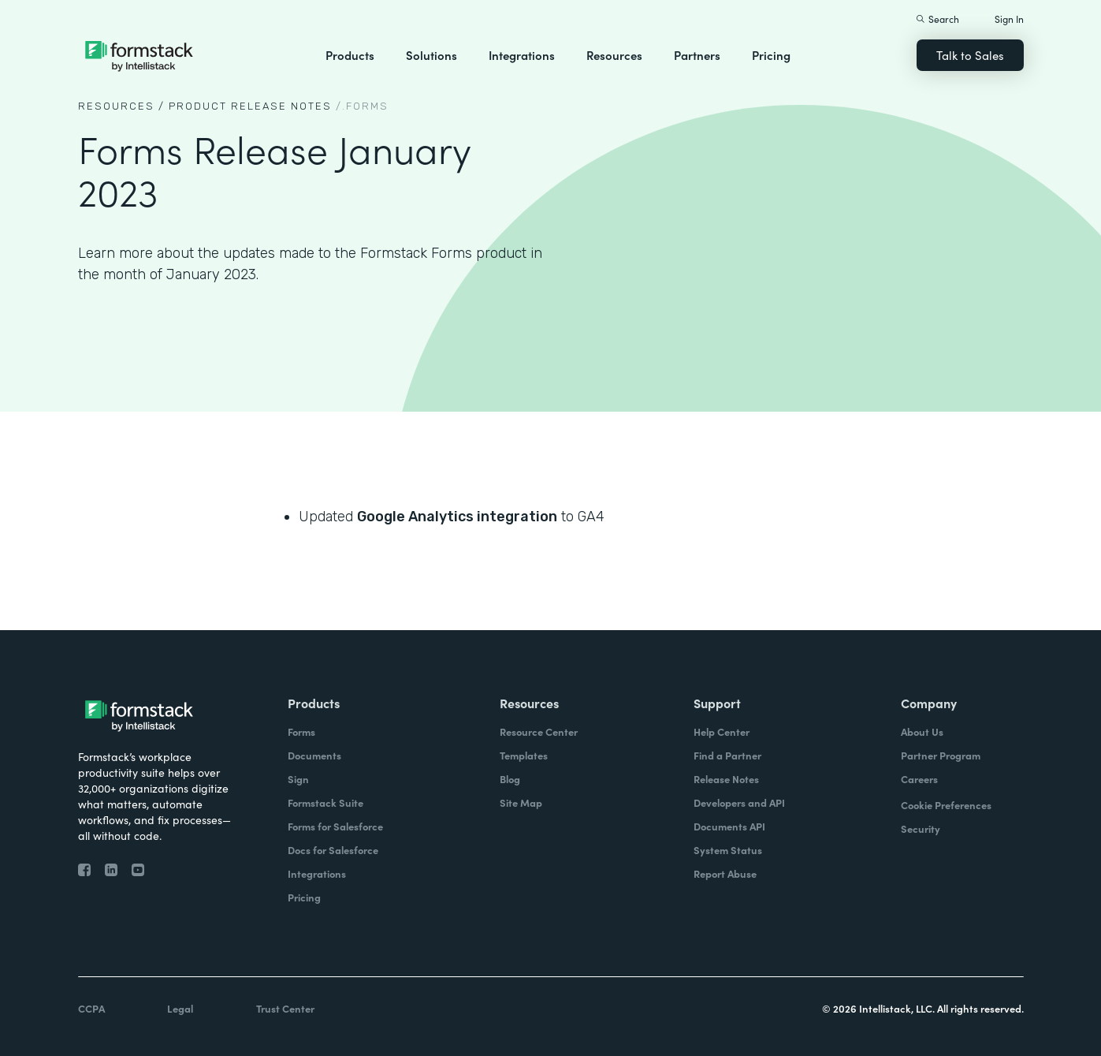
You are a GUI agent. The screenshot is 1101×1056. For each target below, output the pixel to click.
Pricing (771, 55)
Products (349, 55)
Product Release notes (250, 106)
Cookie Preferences (946, 804)
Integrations (522, 55)
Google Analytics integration (457, 516)
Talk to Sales (970, 55)
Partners (697, 55)
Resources (614, 55)
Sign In (1009, 18)
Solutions (431, 55)
